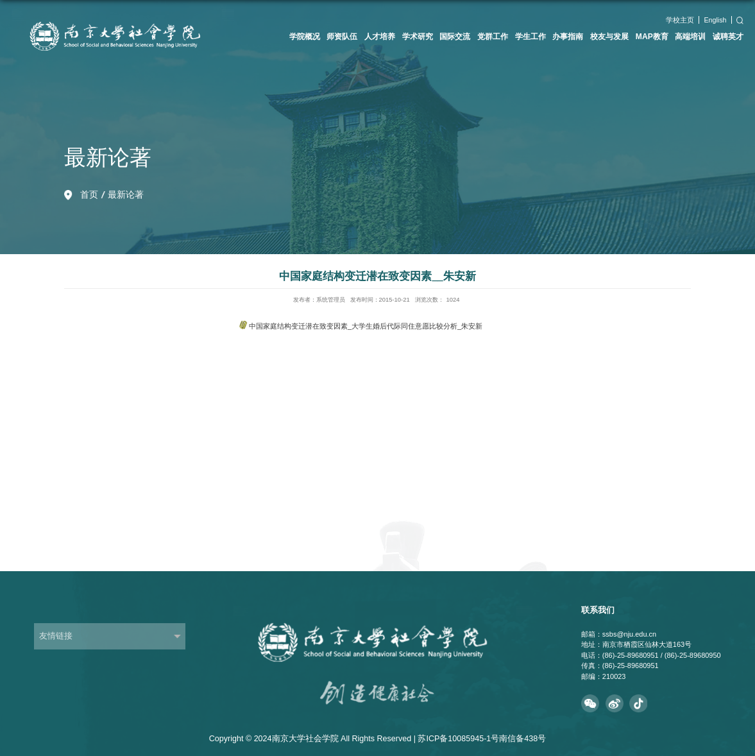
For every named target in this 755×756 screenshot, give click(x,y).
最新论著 (126, 194)
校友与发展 (609, 36)
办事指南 (567, 36)
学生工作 (530, 36)
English (715, 20)
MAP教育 (652, 36)
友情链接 (55, 635)
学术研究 (417, 36)
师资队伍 (342, 36)
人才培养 (379, 36)
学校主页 (680, 20)
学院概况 (304, 36)
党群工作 (492, 36)
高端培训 (690, 36)
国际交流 (454, 36)
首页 (89, 194)
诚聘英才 (728, 36)
